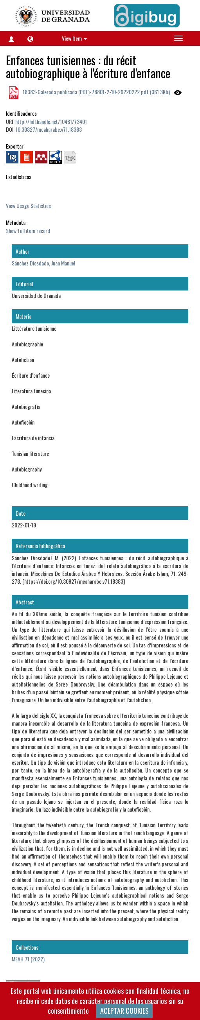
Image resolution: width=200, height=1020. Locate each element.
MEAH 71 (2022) (28, 959)
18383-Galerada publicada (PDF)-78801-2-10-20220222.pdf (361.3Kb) (96, 92)
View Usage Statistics (28, 205)
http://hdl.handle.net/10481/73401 (51, 121)
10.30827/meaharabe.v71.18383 (49, 129)
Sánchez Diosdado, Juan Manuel (43, 263)
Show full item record (28, 230)
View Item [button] (74, 38)
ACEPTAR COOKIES (124, 1011)
